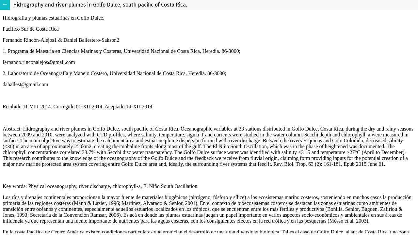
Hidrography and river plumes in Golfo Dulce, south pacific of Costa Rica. (100, 5)
